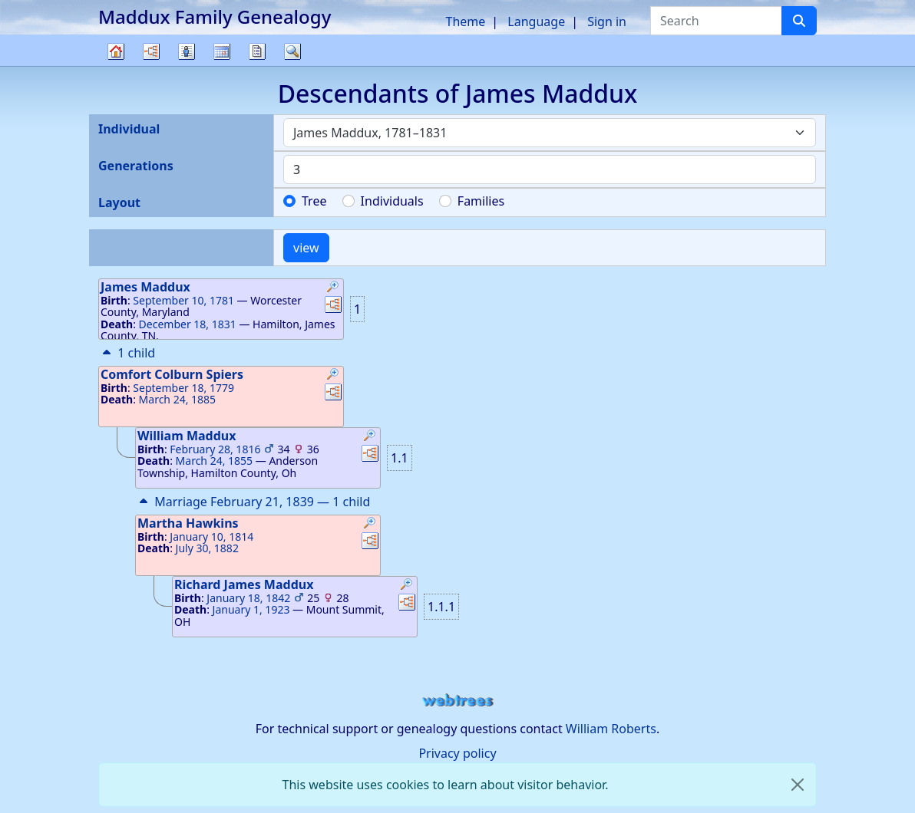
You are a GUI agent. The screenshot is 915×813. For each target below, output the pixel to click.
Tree (314, 201)
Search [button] (292, 51)
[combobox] (549, 132)
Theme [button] (466, 21)
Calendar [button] (221, 51)
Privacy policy (457, 753)
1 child (127, 352)
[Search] (799, 20)
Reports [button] (257, 51)
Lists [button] (186, 51)
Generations (135, 165)
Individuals (392, 201)
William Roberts (611, 728)
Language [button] (536, 21)
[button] (333, 288)
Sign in (606, 21)
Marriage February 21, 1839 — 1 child (253, 501)
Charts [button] (151, 51)
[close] (797, 784)
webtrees (457, 701)
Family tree (115, 65)
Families (481, 201)
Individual (129, 128)
